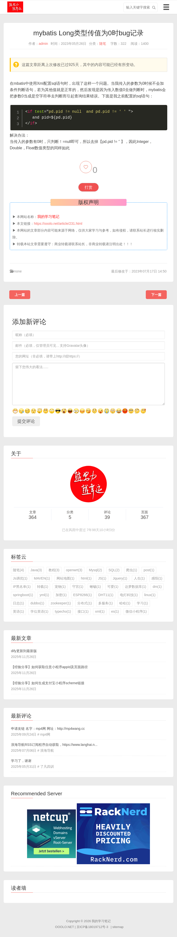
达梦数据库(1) (135, 587)
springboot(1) (23, 595)
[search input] (140, 7)
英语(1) (18, 611)
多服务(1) (105, 603)
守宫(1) (77, 587)
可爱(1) (112, 587)
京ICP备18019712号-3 (92, 927)
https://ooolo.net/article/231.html (58, 223)
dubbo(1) (37, 603)
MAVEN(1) (42, 578)
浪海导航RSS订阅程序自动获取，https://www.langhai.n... (54, 745)
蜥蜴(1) (95, 587)
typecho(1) (63, 611)
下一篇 (156, 295)
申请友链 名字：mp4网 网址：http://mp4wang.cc (48, 729)
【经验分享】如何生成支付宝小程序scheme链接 (47, 683)
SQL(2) (113, 570)
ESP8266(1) (82, 595)
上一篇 (20, 295)
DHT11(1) (105, 595)
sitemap (118, 927)
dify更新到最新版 (24, 651)
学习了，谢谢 (21, 761)
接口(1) (83, 611)
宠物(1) (60, 587)
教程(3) (54, 570)
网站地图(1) (65, 578)
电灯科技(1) (129, 595)
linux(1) (150, 595)
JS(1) (102, 578)
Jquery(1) (120, 578)
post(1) (149, 570)
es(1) (115, 611)
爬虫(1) (131, 570)
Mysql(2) (95, 570)
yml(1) (44, 595)
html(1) (86, 578)
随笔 (102, 44)
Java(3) (36, 570)
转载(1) (42, 587)
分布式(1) (84, 603)
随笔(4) (18, 570)
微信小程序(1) (136, 611)
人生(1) (139, 578)
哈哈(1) (124, 603)
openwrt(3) (74, 570)
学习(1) (142, 603)
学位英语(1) (39, 611)
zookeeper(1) (61, 603)
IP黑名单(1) (21, 587)
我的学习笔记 (101, 921)
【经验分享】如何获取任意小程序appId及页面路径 (49, 667)
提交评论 (26, 421)
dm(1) (157, 587)
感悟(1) (156, 578)
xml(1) (100, 611)
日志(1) (18, 603)
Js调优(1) (20, 578)
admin (43, 44)
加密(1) (61, 595)
